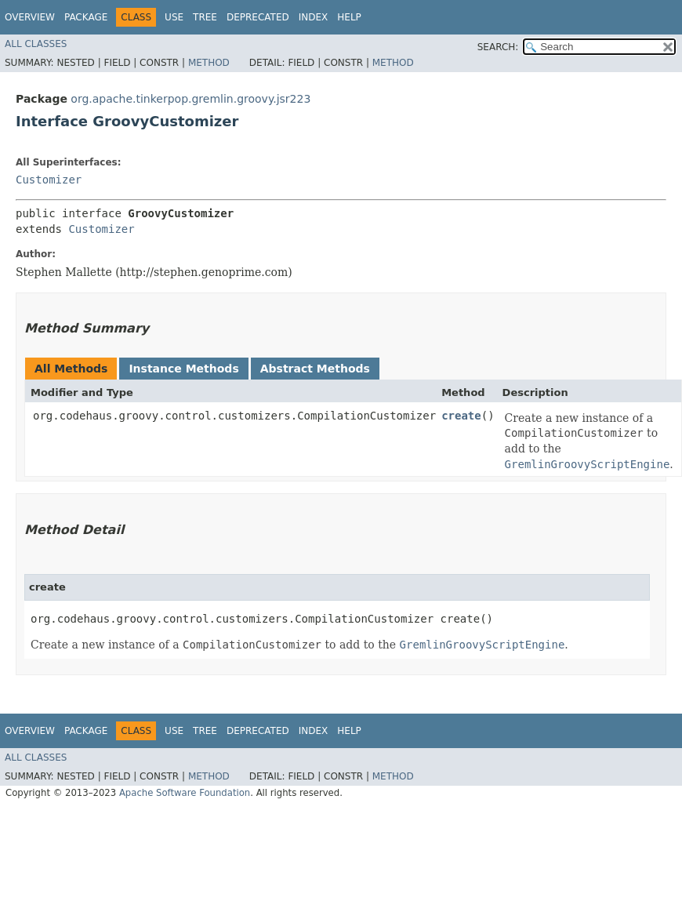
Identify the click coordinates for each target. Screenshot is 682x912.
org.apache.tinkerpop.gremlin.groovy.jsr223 (190, 99)
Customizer (49, 179)
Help (349, 17)
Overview (30, 17)
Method (209, 62)
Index (313, 17)
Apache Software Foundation (184, 792)
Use (174, 17)
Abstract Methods (315, 368)
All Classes (36, 43)
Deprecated (258, 17)
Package (85, 17)
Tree (205, 17)
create (461, 415)
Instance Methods (183, 368)
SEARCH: (498, 47)
